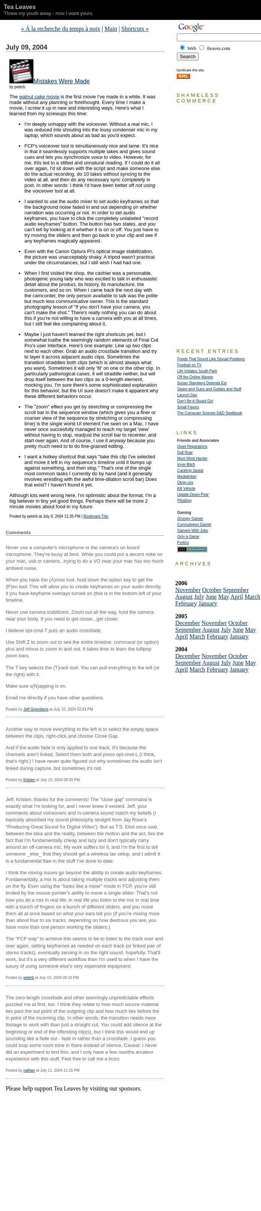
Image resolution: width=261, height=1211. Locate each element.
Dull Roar (185, 452)
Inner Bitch (186, 464)
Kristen (29, 780)
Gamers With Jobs (192, 531)
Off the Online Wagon (195, 377)
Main (110, 29)
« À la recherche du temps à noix (60, 29)
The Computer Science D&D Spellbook (209, 413)
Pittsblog (184, 501)
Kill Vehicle (186, 489)
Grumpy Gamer (190, 519)
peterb (28, 978)
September (236, 590)
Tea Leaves (20, 7)
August (184, 596)
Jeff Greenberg (35, 709)
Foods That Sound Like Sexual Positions (211, 359)
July (199, 596)
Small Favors (188, 407)
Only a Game (188, 537)
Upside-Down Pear (193, 495)
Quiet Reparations (192, 446)
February (186, 603)
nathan (29, 1070)
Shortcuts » (134, 29)
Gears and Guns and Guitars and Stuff (209, 389)
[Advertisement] (93, 1103)
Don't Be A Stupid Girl (195, 401)
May (223, 596)
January (208, 603)
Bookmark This (96, 516)
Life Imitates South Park (197, 371)
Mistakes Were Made (61, 81)
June (211, 596)
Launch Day (187, 395)
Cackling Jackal (190, 470)
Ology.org (185, 482)
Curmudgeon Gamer (194, 525)
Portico (183, 543)
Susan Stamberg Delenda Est (202, 383)
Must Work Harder (192, 458)
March (252, 596)
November (188, 590)
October (212, 590)
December (187, 623)
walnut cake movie (39, 96)
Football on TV (189, 365)
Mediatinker (187, 476)
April (236, 596)
